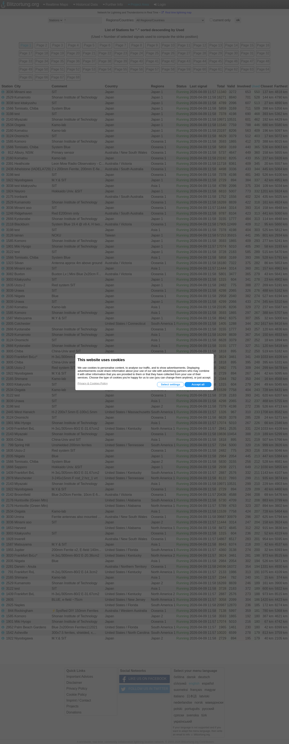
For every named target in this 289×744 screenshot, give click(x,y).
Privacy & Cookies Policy (93, 383)
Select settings (170, 384)
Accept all (198, 384)
